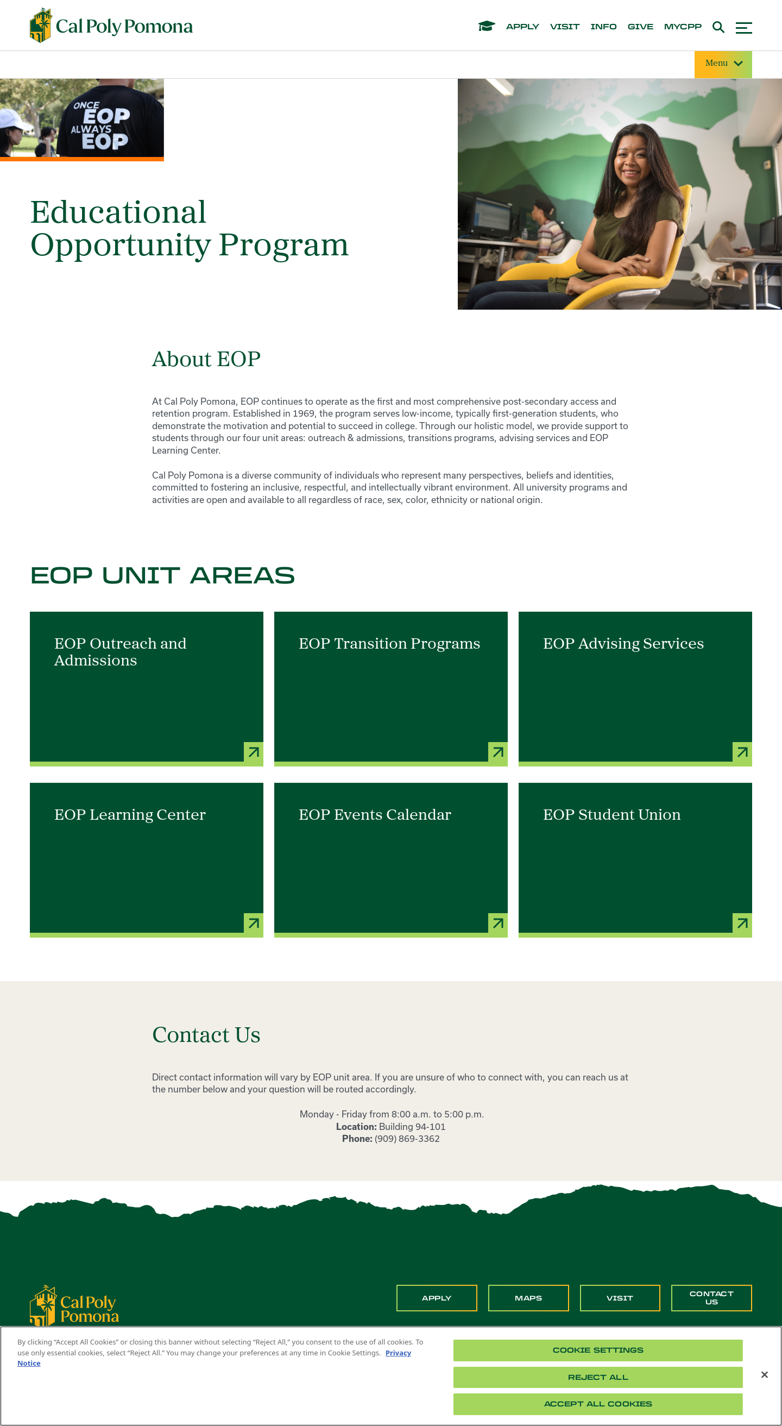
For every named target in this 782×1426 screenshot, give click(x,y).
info (604, 27)
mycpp (683, 27)
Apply (437, 1298)
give (640, 27)
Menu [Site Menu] (723, 64)
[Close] (765, 1375)
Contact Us (712, 1297)
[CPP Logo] (74, 1306)
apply (522, 27)
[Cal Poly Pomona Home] (111, 25)
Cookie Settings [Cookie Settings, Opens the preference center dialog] (598, 1350)
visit (565, 27)
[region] (391, 1376)
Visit (620, 1298)
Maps (528, 1298)
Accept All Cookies (598, 1404)
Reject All (598, 1377)
